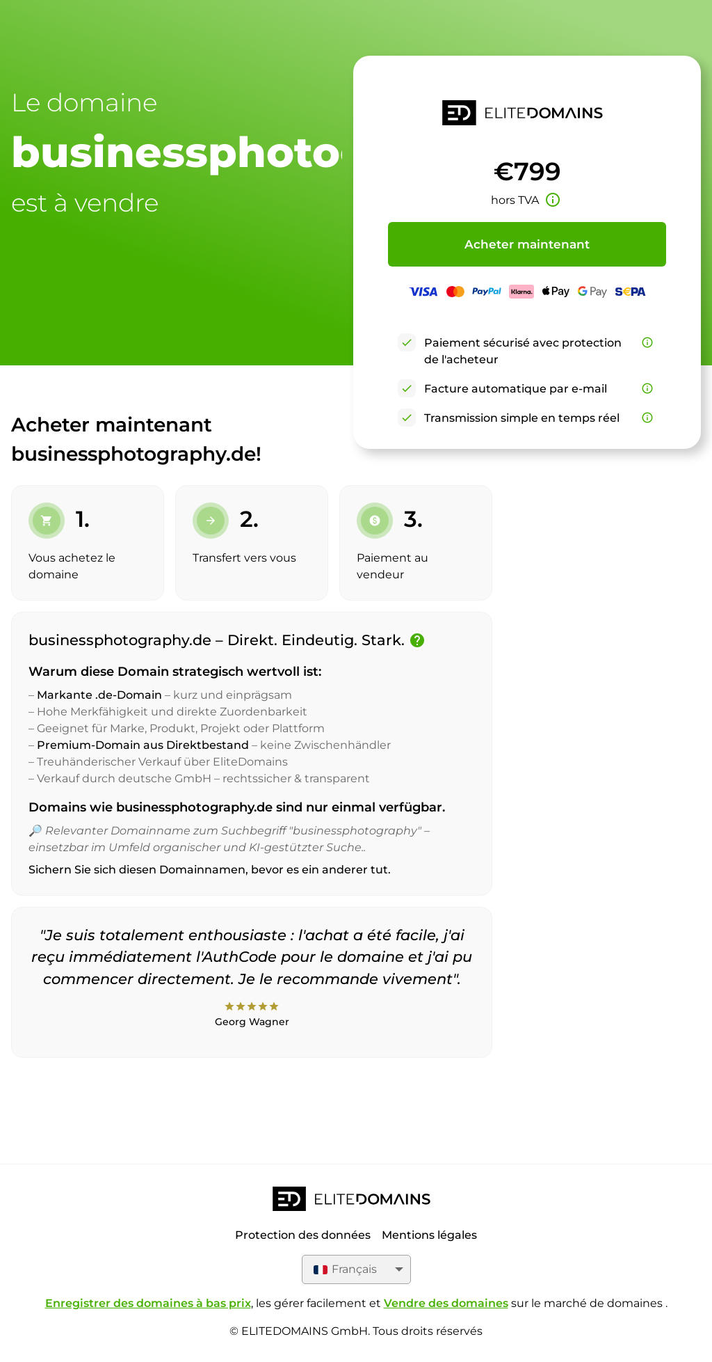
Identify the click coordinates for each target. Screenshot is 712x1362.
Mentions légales (429, 1235)
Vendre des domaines (446, 1303)
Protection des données (303, 1235)
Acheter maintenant (527, 244)
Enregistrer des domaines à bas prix (148, 1303)
